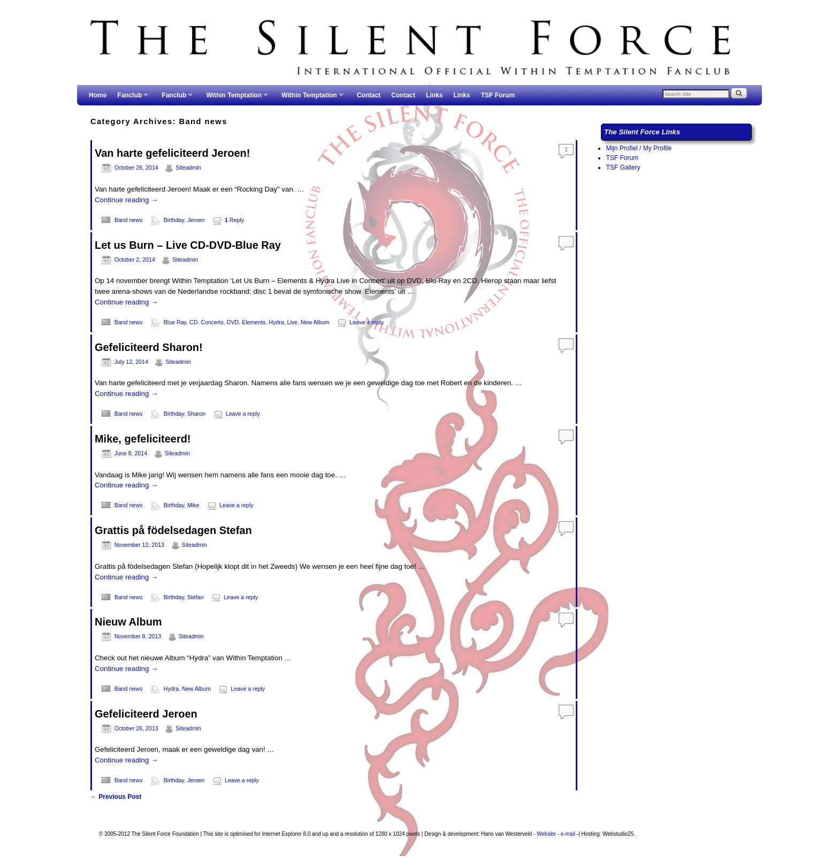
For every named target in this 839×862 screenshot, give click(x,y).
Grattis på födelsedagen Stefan (173, 530)
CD (193, 322)
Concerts (212, 322)
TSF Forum (498, 95)
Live (292, 322)
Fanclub (130, 98)
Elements (253, 322)
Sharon (196, 413)
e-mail (568, 834)
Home (97, 95)
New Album (315, 322)
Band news (129, 220)
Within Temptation (234, 98)
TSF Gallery (623, 167)
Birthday (174, 220)
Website (546, 834)
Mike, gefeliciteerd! (143, 439)
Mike (193, 505)
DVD (233, 322)
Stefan (195, 597)
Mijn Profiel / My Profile (639, 148)
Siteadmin (188, 167)
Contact (369, 95)
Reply (234, 220)
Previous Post (115, 796)
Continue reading (126, 200)
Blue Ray (175, 322)
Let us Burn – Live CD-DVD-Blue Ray (188, 245)
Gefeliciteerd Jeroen (146, 714)
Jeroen (196, 220)
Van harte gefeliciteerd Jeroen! (172, 153)
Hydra (276, 322)
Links (434, 95)
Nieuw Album (128, 622)
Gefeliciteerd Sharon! (149, 347)
